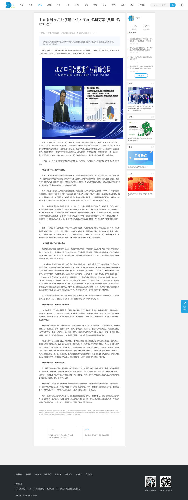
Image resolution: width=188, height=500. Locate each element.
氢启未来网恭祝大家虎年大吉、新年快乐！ (140, 195)
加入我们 (79, 474)
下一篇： (87, 429)
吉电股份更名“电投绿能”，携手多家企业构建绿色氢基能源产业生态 (141, 49)
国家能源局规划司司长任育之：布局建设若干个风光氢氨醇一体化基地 (141, 40)
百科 (123, 5)
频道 (30, 5)
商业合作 (68, 474)
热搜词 (28, 474)
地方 (49, 5)
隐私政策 (58, 474)
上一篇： (52, 429)
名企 (132, 5)
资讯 (40, 5)
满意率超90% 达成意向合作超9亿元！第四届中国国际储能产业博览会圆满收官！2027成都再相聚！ (140, 108)
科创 (67, 5)
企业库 (142, 5)
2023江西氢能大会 (39, 489)
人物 (77, 5)
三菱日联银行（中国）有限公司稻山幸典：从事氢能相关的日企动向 (61, 436)
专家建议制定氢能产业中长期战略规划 (97, 435)
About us (38, 474)
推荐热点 (19, 474)
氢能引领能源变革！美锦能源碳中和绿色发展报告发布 (140, 139)
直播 (86, 5)
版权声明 (47, 474)
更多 (152, 83)
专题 (114, 5)
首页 (21, 5)
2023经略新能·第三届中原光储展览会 (68, 489)
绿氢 (29, 489)
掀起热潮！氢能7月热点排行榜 (137, 167)
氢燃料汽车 (50, 489)
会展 (58, 5)
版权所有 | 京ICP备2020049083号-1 (26, 495)
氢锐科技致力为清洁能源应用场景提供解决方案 (141, 58)
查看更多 (140, 75)
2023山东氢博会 (21, 489)
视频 (95, 5)
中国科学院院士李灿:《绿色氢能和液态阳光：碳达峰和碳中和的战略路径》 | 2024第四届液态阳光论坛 (141, 67)
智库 (104, 5)
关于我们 (89, 474)
